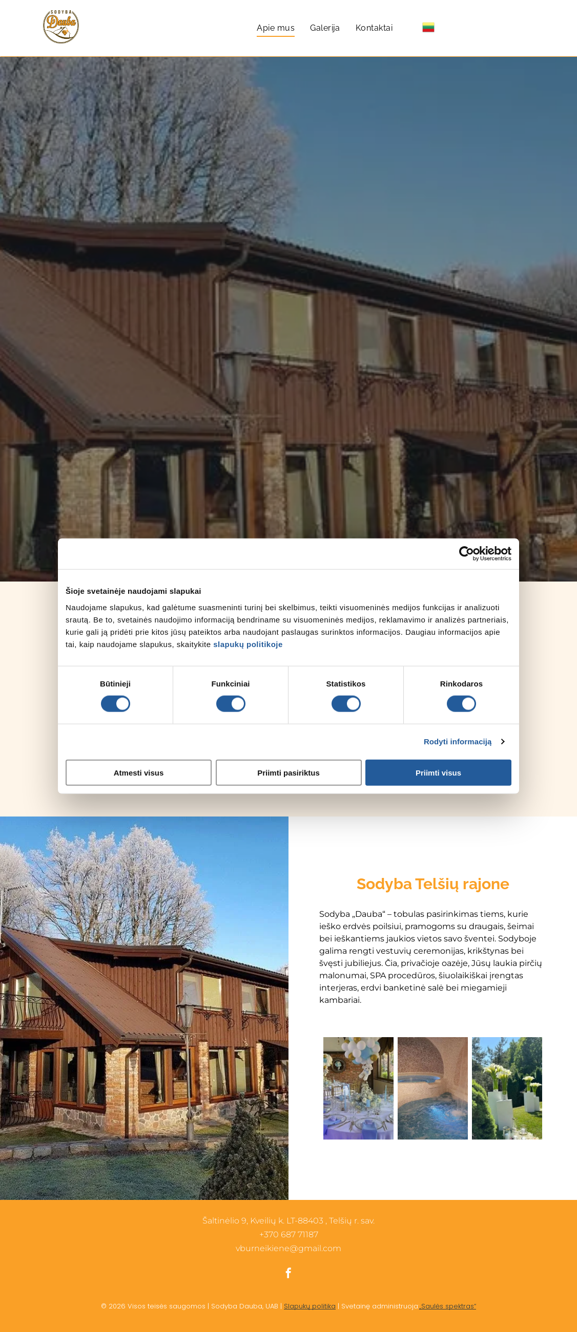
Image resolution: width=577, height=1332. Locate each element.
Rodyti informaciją (458, 741)
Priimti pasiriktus (288, 772)
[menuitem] (275, 28)
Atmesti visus (139, 772)
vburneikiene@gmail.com (288, 1248)
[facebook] (288, 1274)
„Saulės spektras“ (447, 1306)
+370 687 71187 (288, 1234)
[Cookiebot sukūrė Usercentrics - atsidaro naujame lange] (466, 554)
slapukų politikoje (248, 643)
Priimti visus (438, 772)
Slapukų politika (310, 1306)
